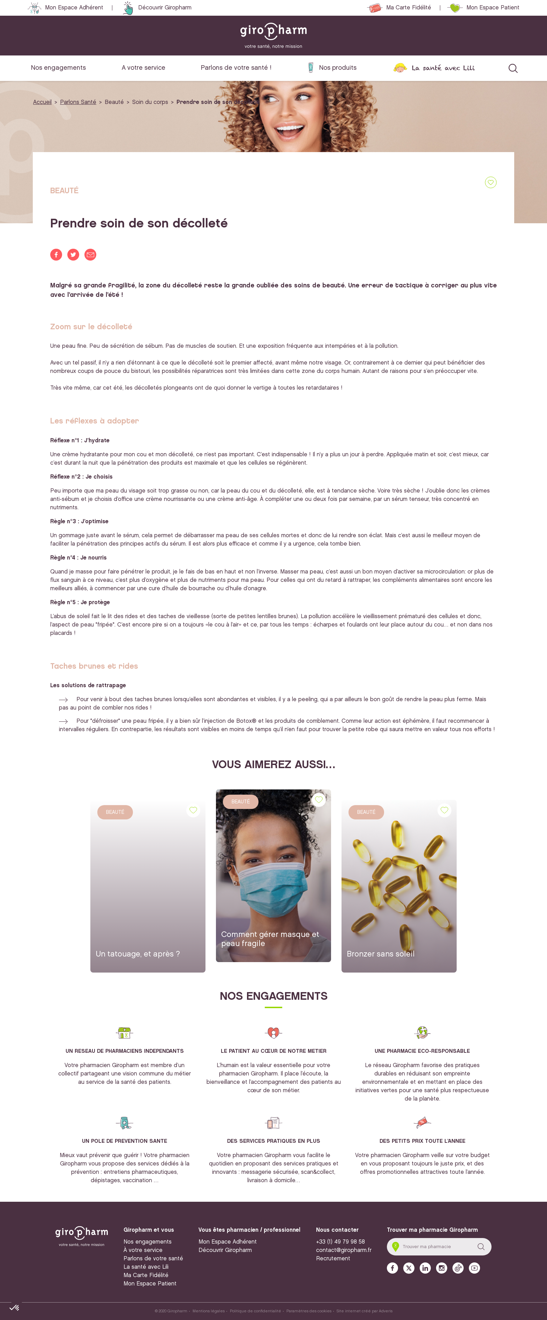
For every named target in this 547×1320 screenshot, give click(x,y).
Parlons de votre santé (153, 1258)
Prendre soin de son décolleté (218, 102)
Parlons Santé (78, 102)
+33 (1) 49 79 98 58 (340, 1242)
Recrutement (333, 1258)
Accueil (42, 102)
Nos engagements (58, 68)
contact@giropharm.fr (344, 1250)
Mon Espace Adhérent (74, 7)
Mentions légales (209, 1311)
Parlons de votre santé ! (236, 68)
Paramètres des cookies (308, 1311)
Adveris (385, 1311)
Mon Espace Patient (492, 7)
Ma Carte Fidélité (408, 7)
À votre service (143, 1250)
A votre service (143, 68)
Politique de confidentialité (255, 1311)
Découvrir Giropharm (165, 7)
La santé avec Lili (443, 68)
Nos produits (338, 68)
